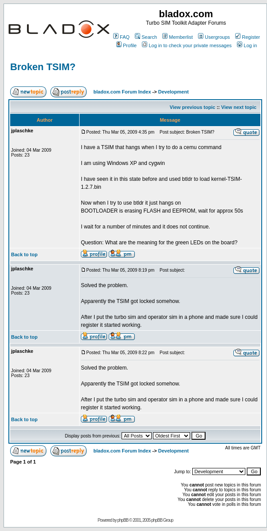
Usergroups (214, 37)
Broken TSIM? (43, 66)
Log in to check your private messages (187, 45)
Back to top (24, 254)
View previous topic (192, 107)
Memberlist (177, 37)
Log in (247, 45)
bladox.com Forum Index (122, 91)
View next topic (238, 107)
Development (173, 91)
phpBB (122, 520)
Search (146, 37)
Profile (126, 45)
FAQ (121, 37)
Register (247, 37)
